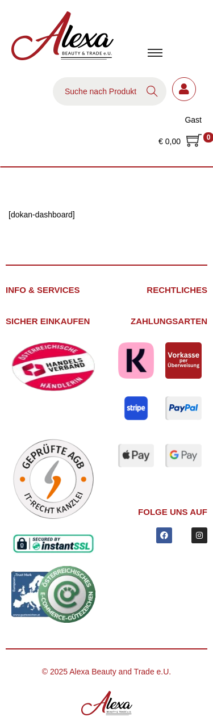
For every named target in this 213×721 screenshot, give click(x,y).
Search (152, 91)
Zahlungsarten (169, 321)
